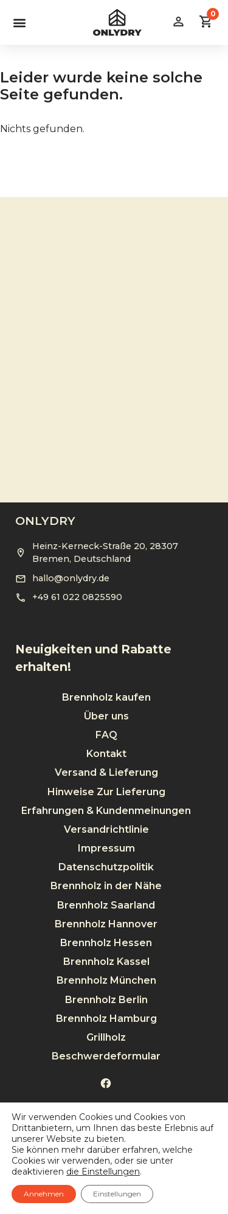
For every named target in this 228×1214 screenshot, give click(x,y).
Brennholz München (106, 961)
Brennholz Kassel (106, 941)
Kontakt (106, 733)
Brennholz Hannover (106, 904)
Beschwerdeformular (106, 1036)
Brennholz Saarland (106, 885)
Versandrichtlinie (106, 809)
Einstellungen (117, 1193)
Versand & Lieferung (106, 753)
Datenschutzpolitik (106, 847)
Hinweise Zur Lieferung (106, 772)
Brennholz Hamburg (106, 998)
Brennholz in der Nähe (106, 866)
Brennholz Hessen (106, 923)
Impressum (106, 828)
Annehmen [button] (44, 1193)
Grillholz (106, 1017)
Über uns (106, 696)
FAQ (106, 715)
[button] (19, 22)
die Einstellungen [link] (103, 1171)
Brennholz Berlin (106, 980)
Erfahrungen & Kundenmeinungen (106, 790)
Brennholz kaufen (106, 677)
